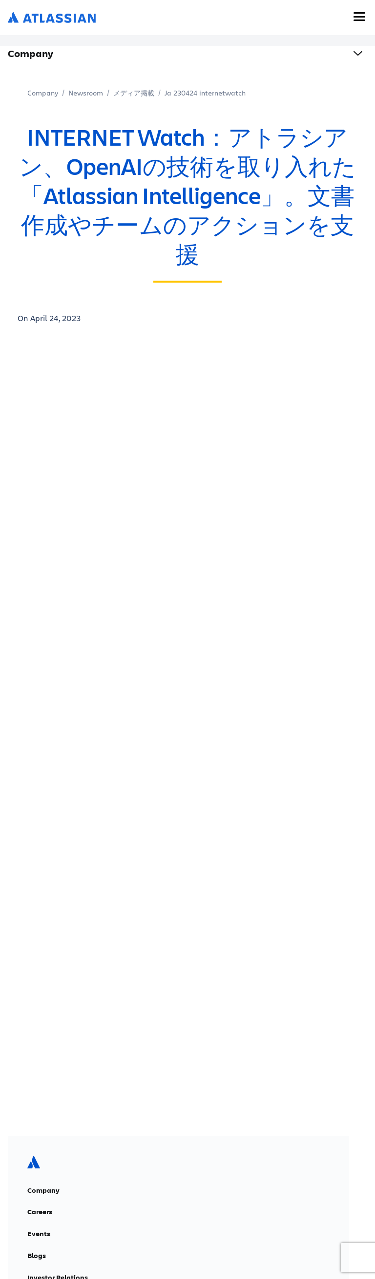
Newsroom (85, 92)
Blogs (36, 1256)
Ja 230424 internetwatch (205, 92)
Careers (39, 1212)
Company (42, 92)
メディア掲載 (133, 92)
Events (38, 1234)
